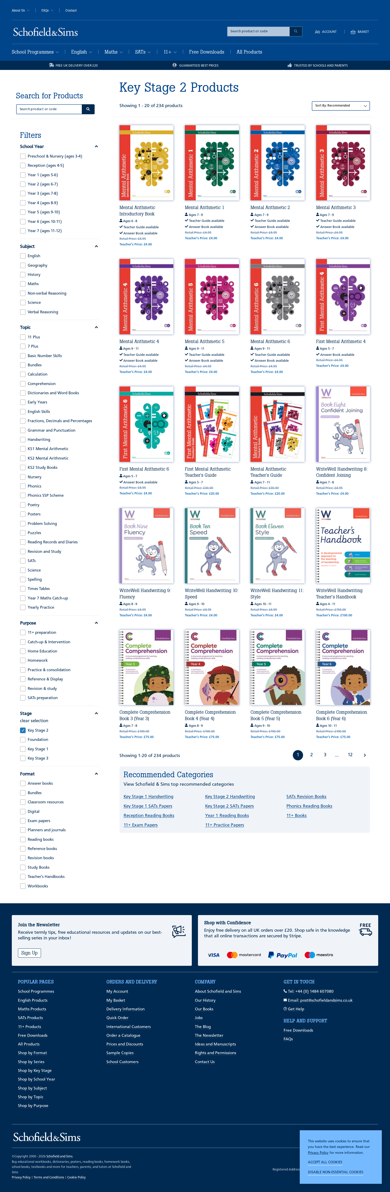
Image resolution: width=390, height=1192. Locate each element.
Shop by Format (32, 1053)
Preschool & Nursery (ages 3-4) (55, 156)
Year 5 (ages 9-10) (44, 212)
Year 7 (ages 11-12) (45, 231)
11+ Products (29, 1027)
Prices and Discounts (124, 1044)
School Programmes (35, 52)
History (34, 275)
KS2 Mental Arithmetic (48, 459)
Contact (71, 10)
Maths (114, 52)
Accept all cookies (325, 1162)
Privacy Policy (318, 1153)
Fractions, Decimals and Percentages (60, 421)
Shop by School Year (36, 1079)
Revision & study (42, 689)
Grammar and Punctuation (51, 431)
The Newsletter (209, 1036)
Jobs (199, 1018)
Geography (37, 266)
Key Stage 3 (38, 758)
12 (350, 755)
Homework (38, 661)
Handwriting (39, 440)
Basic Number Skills (45, 356)
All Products (249, 52)
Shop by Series (31, 1062)
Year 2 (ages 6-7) (43, 184)
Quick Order (117, 1018)
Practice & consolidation (49, 670)
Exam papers (39, 821)
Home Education (42, 651)
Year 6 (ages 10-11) (45, 222)
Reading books (41, 840)
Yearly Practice (41, 608)
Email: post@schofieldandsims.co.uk (318, 1001)
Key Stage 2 (38, 731)
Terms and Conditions (49, 1177)
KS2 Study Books (42, 468)
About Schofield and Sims (218, 992)
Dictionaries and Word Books (53, 393)
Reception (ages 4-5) (46, 166)
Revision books (41, 858)
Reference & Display (45, 679)
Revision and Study (44, 552)
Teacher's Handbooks (46, 877)
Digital (33, 812)
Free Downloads (206, 52)
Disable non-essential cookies (335, 1172)
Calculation (37, 374)
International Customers (128, 1027)
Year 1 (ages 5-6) (43, 175)
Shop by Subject (32, 1088)
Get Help (294, 1009)
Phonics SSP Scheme (46, 496)
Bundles (35, 365)
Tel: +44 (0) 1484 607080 (309, 992)
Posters (34, 514)
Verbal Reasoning (43, 312)
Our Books (204, 1009)
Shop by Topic (30, 1097)
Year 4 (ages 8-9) (43, 203)
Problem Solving (42, 524)
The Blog (203, 1027)
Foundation (38, 740)
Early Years (37, 402)
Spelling (35, 580)
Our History (205, 1001)
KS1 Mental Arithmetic (48, 449)
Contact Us (205, 1062)
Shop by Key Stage (35, 1071)
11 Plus (34, 337)
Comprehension (42, 384)
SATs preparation (43, 698)
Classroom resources (46, 802)
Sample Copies (120, 1053)
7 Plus (33, 347)
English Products (32, 1001)
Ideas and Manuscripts (215, 1044)
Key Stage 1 (38, 749)
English (81, 52)
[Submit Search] (295, 31)
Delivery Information (125, 1009)
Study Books (38, 868)
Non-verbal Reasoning (47, 294)
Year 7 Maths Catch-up (48, 598)
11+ (170, 52)
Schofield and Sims (59, 1156)
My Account (117, 992)
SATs (143, 52)
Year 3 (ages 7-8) (43, 194)
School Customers (122, 1062)
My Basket (115, 1001)
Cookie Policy (76, 1177)
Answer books (40, 784)
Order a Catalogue (123, 1036)
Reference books (42, 849)
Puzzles (34, 533)
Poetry (33, 505)
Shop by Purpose (33, 1106)
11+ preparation (42, 633)
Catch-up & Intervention (49, 642)
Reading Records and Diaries (53, 542)
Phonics (34, 486)
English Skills (39, 412)
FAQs (47, 10)
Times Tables (39, 589)
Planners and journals (47, 830)
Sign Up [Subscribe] (29, 953)
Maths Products (32, 1009)
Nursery (35, 477)
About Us (20, 10)
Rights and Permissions (215, 1053)
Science (34, 303)
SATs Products (30, 1018)
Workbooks (38, 886)
